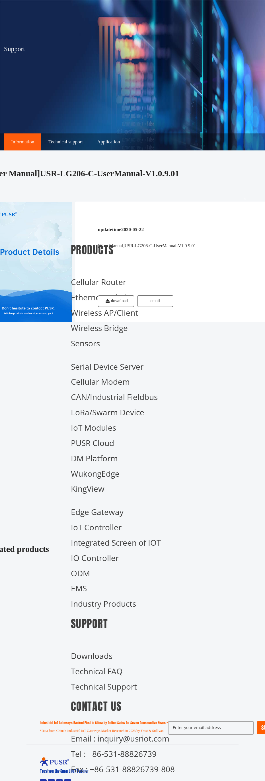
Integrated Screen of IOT (116, 542)
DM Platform (94, 458)
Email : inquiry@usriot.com (120, 738)
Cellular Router (98, 282)
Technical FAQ (97, 671)
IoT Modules (93, 427)
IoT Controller (96, 527)
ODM (80, 573)
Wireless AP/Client (104, 312)
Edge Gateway (97, 511)
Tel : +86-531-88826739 (114, 753)
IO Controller (95, 557)
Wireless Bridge (99, 328)
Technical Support (104, 686)
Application (108, 142)
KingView (87, 488)
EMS (79, 588)
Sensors (85, 343)
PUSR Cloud (92, 442)
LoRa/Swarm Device (107, 412)
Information (22, 142)
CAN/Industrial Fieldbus (114, 396)
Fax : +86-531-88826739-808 (123, 769)
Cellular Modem (100, 381)
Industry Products (103, 603)
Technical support (65, 142)
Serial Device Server (107, 366)
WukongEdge (95, 473)
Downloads (91, 655)
